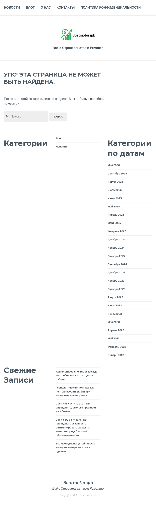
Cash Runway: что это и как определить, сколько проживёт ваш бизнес (76, 407)
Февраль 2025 (117, 231)
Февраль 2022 (117, 346)
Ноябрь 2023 (116, 280)
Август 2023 (115, 297)
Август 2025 (115, 181)
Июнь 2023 (115, 313)
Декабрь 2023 (117, 272)
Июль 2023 (115, 305)
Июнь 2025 (115, 198)
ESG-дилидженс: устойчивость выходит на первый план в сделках (75, 447)
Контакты (66, 7)
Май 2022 (114, 338)
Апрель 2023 (116, 330)
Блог (30, 7)
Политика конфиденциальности (111, 7)
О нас (46, 7)
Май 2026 (114, 165)
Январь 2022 (116, 355)
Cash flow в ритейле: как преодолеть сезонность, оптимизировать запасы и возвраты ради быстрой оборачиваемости (72, 427)
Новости (12, 7)
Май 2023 (114, 322)
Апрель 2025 (116, 214)
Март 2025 (114, 222)
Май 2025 (114, 206)
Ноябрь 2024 (116, 247)
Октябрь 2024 (117, 256)
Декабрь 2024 (116, 239)
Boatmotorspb (78, 482)
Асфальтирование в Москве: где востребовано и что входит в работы (76, 375)
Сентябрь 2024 (117, 264)
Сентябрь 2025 (117, 173)
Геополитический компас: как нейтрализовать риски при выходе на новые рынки (75, 391)
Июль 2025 (115, 189)
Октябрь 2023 (117, 289)
